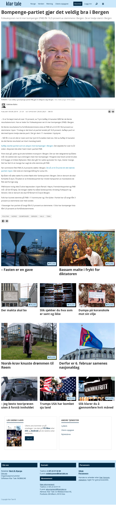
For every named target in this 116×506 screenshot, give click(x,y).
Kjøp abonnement (47, 484)
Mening (49, 3)
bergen (34, 216)
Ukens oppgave (61, 3)
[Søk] (96, 4)
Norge (33, 3)
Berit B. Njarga (15, 471)
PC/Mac (46, 428)
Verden (41, 3)
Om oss (4, 473)
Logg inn (88, 3)
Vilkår (81, 471)
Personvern (83, 473)
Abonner (77, 3)
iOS (26, 431)
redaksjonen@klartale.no (57, 473)
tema (48, 216)
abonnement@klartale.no (56, 489)
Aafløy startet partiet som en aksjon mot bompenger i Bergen (27, 146)
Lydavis (64, 426)
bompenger (24, 216)
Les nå (29, 438)
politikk (5, 216)
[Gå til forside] (13, 4)
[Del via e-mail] (113, 111)
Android (34, 431)
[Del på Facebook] (109, 111)
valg (42, 216)
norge (14, 216)
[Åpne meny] (103, 4)
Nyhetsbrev (66, 434)
